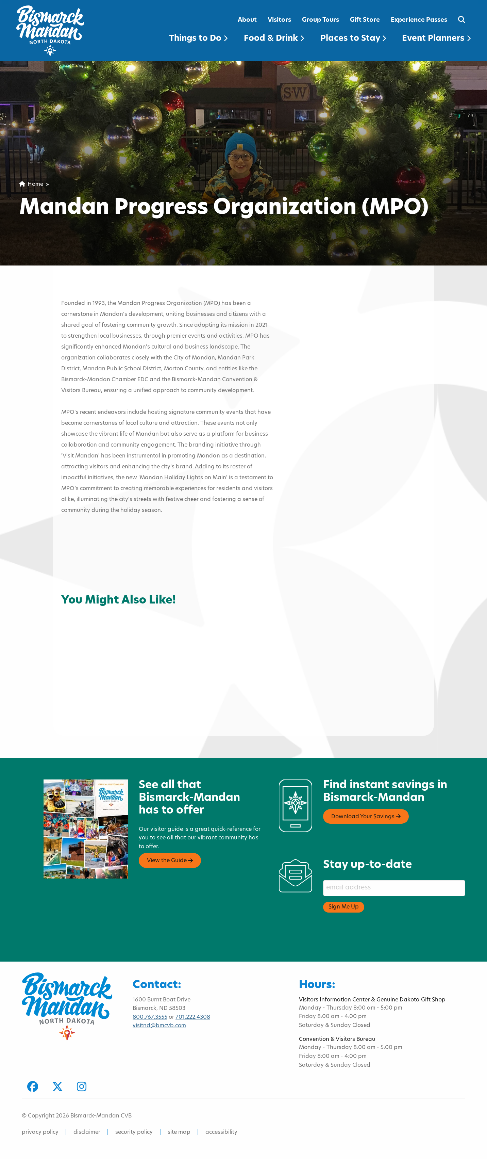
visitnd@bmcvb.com (159, 1026)
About (247, 20)
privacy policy (40, 1132)
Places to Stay (353, 39)
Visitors (279, 20)
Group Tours (320, 20)
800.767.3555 (150, 1017)
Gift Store (365, 20)
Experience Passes (419, 20)
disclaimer (86, 1132)
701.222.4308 (192, 1017)
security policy (134, 1132)
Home (31, 184)
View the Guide (170, 861)
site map (179, 1132)
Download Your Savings (366, 817)
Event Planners (436, 39)
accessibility (221, 1132)
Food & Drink (274, 39)
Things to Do (198, 39)
